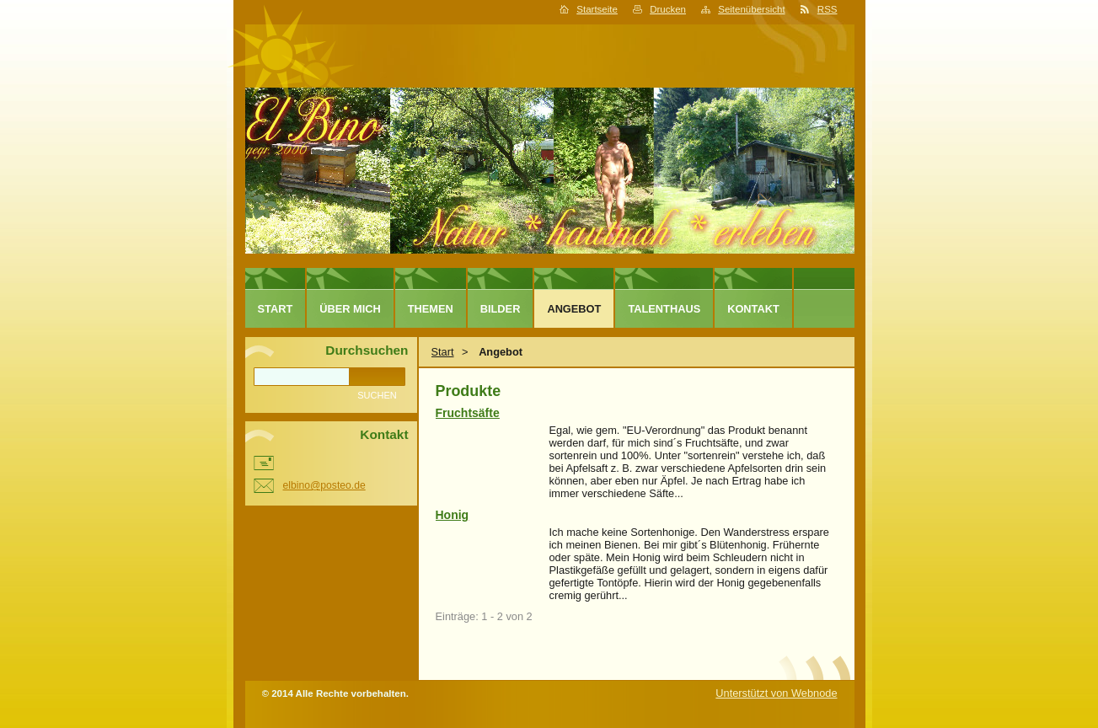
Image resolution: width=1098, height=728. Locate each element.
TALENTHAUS (664, 308)
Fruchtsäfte (468, 413)
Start (442, 351)
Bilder (500, 308)
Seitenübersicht (751, 9)
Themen (430, 308)
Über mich (350, 308)
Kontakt (753, 308)
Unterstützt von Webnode (776, 693)
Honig (452, 515)
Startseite (597, 9)
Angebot (574, 308)
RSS (827, 9)
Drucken (668, 9)
